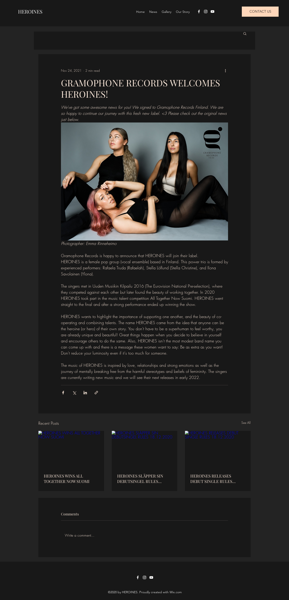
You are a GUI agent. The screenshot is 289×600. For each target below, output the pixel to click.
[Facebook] (199, 11)
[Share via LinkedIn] (85, 392)
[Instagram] (205, 11)
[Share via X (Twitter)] (74, 392)
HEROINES (30, 11)
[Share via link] (96, 392)
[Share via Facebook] (63, 392)
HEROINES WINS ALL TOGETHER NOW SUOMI (66, 478)
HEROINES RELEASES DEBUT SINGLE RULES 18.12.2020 (211, 478)
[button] (245, 33)
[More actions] (225, 70)
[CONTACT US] (260, 12)
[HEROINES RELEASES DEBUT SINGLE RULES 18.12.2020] (218, 449)
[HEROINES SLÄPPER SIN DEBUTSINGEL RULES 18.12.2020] (144, 449)
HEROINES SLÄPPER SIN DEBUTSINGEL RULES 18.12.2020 (140, 478)
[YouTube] (212, 11)
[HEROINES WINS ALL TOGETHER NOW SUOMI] (71, 449)
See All (246, 422)
